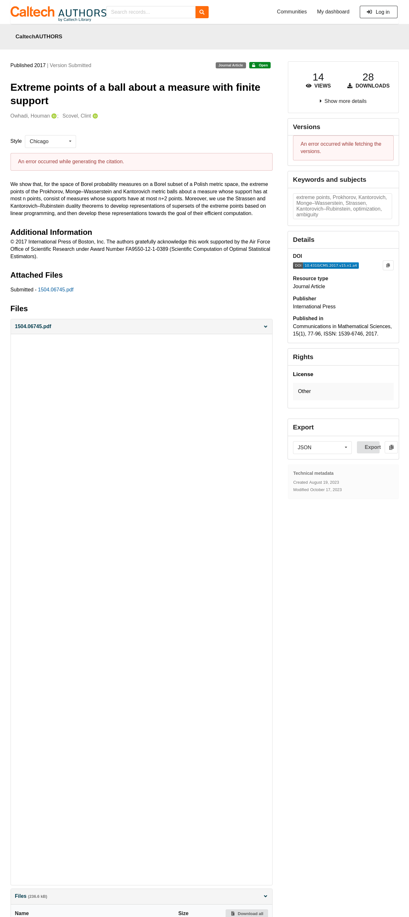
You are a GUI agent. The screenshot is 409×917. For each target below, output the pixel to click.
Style (16, 141)
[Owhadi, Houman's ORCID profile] (53, 116)
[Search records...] (151, 12)
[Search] (202, 12)
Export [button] (372, 447)
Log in (378, 12)
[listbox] (50, 141)
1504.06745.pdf (55, 289)
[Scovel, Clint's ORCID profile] (94, 116)
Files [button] (141, 896)
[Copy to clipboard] (388, 265)
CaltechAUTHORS (39, 36)
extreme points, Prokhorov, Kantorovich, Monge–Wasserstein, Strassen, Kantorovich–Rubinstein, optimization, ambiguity (341, 206)
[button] (141, 326)
